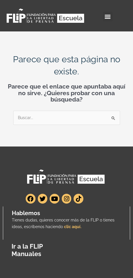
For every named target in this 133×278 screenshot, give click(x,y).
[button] (108, 16)
